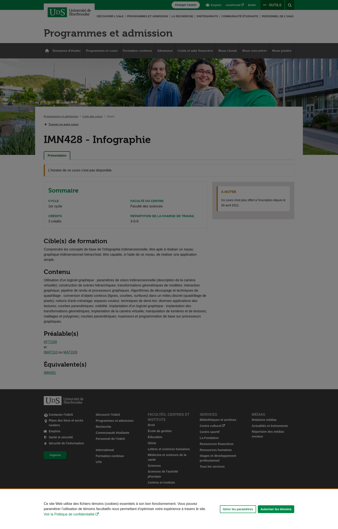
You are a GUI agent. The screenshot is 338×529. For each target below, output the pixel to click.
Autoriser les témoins (276, 509)
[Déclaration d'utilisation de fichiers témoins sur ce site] (169, 509)
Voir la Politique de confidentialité (69, 514)
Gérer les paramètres (238, 509)
